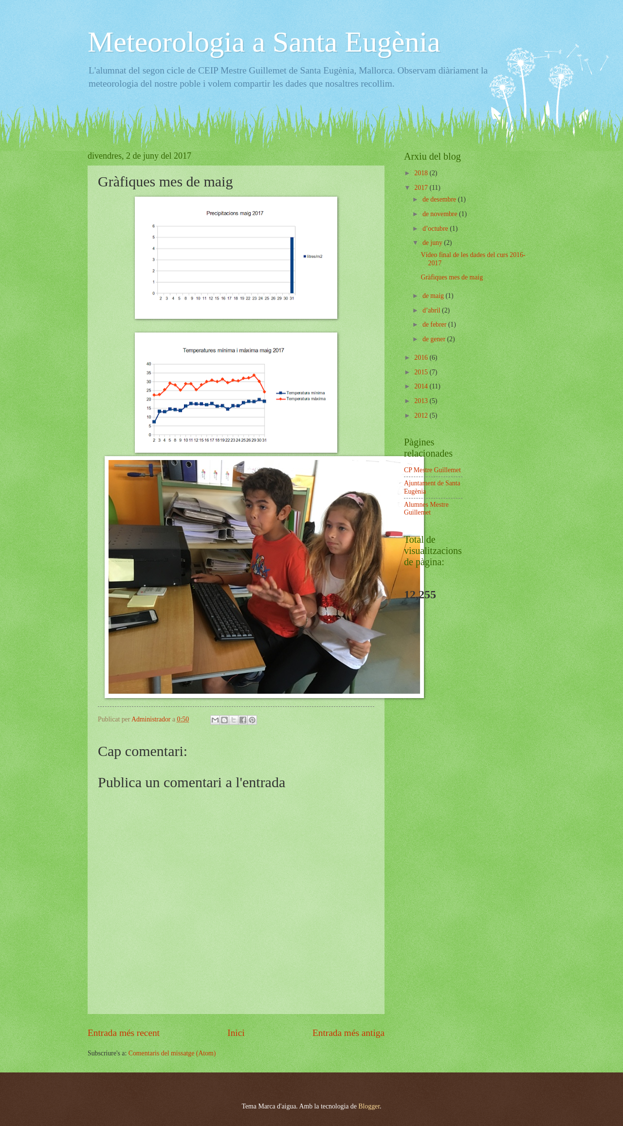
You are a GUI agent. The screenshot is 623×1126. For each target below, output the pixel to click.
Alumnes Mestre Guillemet (426, 509)
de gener (434, 339)
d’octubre (436, 228)
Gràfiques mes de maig (452, 277)
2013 (421, 401)
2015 (421, 372)
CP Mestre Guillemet (432, 470)
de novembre (440, 214)
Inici (235, 1033)
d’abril (432, 310)
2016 (421, 357)
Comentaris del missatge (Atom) (172, 1053)
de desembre (440, 199)
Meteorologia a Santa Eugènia (264, 42)
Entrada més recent (124, 1033)
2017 (421, 187)
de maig (434, 295)
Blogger (369, 1106)
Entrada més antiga (348, 1033)
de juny (433, 242)
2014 (421, 386)
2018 (421, 173)
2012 (421, 415)
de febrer (435, 324)
